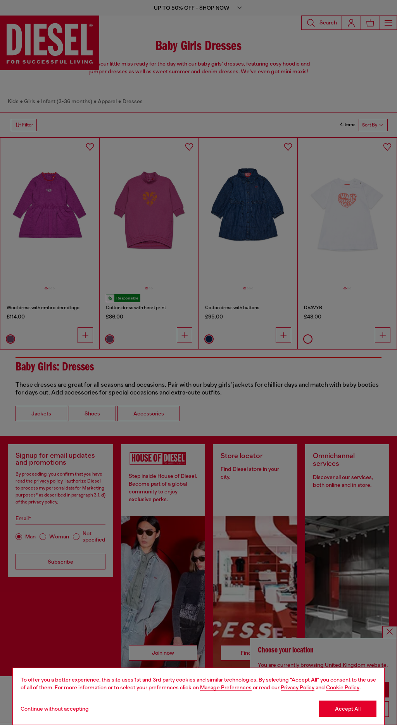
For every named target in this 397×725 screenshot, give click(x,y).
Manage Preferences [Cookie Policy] (226, 687)
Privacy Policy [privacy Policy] (297, 687)
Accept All (348, 709)
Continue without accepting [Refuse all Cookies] (55, 709)
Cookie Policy (342, 687)
